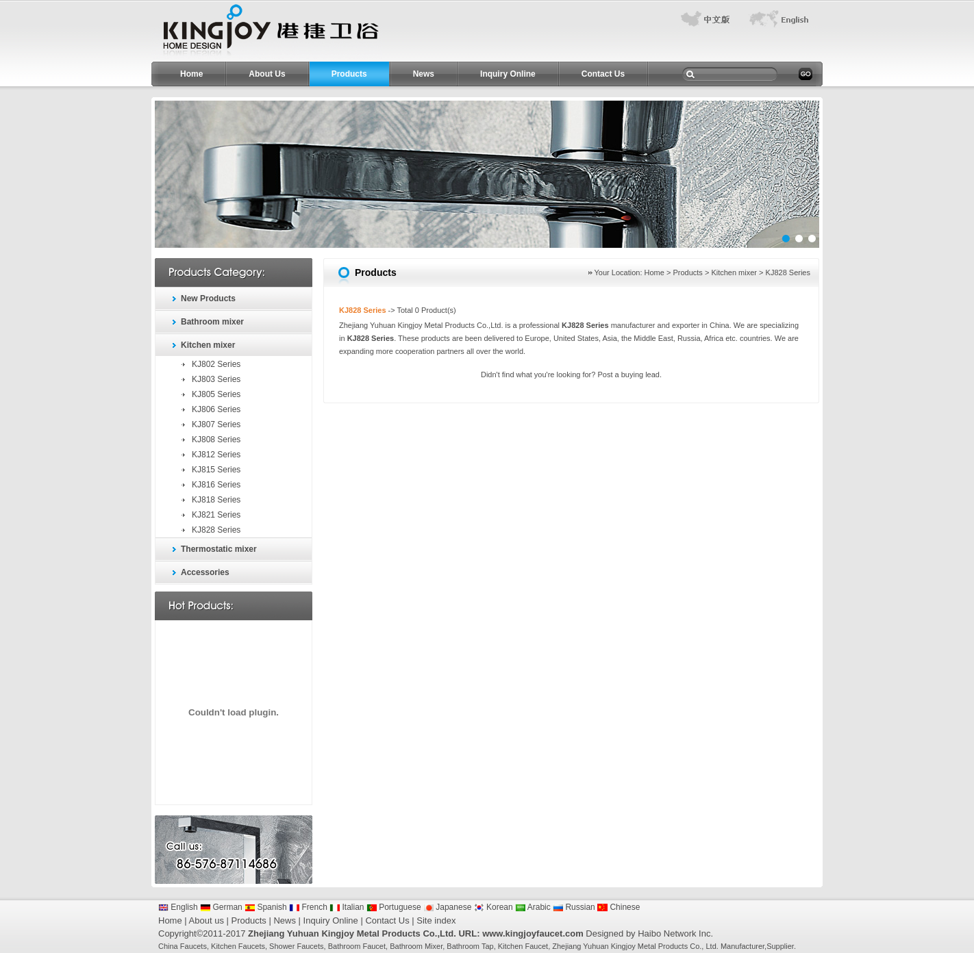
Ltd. (711, 946)
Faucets (193, 946)
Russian (574, 907)
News (423, 74)
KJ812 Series (216, 454)
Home (191, 74)
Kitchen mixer (208, 345)
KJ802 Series (216, 364)
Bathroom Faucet (357, 946)
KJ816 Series (216, 485)
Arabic (533, 907)
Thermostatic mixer (219, 549)
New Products (208, 298)
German (221, 907)
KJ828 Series (216, 530)
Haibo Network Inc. (675, 933)
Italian (346, 907)
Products (349, 74)
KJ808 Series (216, 439)
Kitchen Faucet (523, 946)
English (178, 907)
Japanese (447, 907)
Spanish (266, 907)
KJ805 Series (216, 394)
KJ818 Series (216, 500)
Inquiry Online (508, 74)
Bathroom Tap (470, 946)
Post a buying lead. (629, 374)
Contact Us (603, 74)
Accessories (205, 572)
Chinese (618, 907)
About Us (267, 74)
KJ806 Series (216, 409)
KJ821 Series (216, 515)
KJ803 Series (216, 379)
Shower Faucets (296, 946)
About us (206, 920)
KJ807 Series (216, 424)
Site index (435, 920)
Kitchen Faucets (238, 946)
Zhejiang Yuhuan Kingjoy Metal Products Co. (626, 946)
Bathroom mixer (212, 322)
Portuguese (393, 907)
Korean (493, 907)
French (308, 907)
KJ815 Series (216, 469)
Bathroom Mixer (416, 946)
